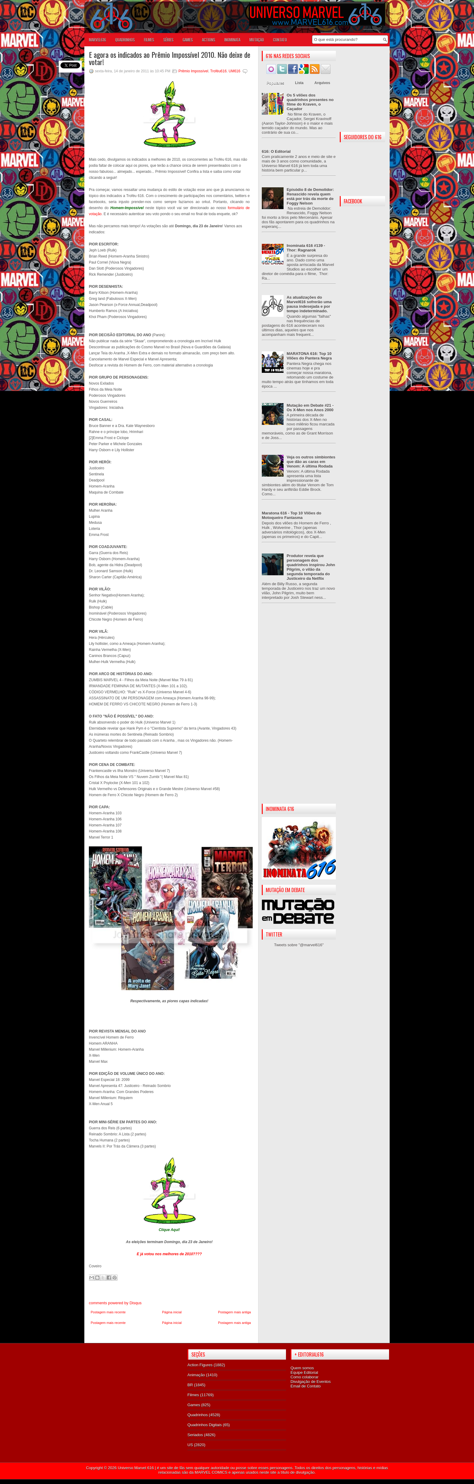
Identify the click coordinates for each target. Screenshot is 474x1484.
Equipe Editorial (304, 1372)
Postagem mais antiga (234, 1312)
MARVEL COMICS (211, 1472)
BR (190, 1385)
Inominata (232, 40)
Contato (280, 40)
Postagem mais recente (108, 1312)
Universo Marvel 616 (136, 1468)
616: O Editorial (276, 151)
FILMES (149, 40)
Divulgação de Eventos (311, 1381)
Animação (196, 1375)
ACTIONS (208, 40)
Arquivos (322, 83)
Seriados (195, 1435)
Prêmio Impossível (193, 71)
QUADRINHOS (125, 40)
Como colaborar (305, 1377)
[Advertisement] (299, 708)
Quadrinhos (197, 1415)
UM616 (234, 71)
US (190, 1445)
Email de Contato (306, 1386)
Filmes (193, 1395)
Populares (275, 83)
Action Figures (200, 1365)
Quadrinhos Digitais (204, 1425)
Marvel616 (97, 40)
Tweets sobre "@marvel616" (298, 945)
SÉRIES (168, 40)
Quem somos (302, 1368)
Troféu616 (218, 71)
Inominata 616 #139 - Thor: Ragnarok (306, 247)
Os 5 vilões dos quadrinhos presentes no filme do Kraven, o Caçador (310, 102)
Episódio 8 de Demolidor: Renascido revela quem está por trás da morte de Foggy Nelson (310, 196)
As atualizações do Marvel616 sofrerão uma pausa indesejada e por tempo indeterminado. (309, 304)
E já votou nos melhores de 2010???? (169, 1254)
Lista (299, 83)
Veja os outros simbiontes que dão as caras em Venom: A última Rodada (311, 461)
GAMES (188, 40)
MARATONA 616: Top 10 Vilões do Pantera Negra (309, 355)
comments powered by (115, 1303)
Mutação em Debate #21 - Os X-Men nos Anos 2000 (310, 407)
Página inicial (172, 1312)
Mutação (256, 40)
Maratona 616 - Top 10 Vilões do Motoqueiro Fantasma (291, 515)
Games (193, 1405)
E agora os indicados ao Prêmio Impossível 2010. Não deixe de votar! (169, 58)
